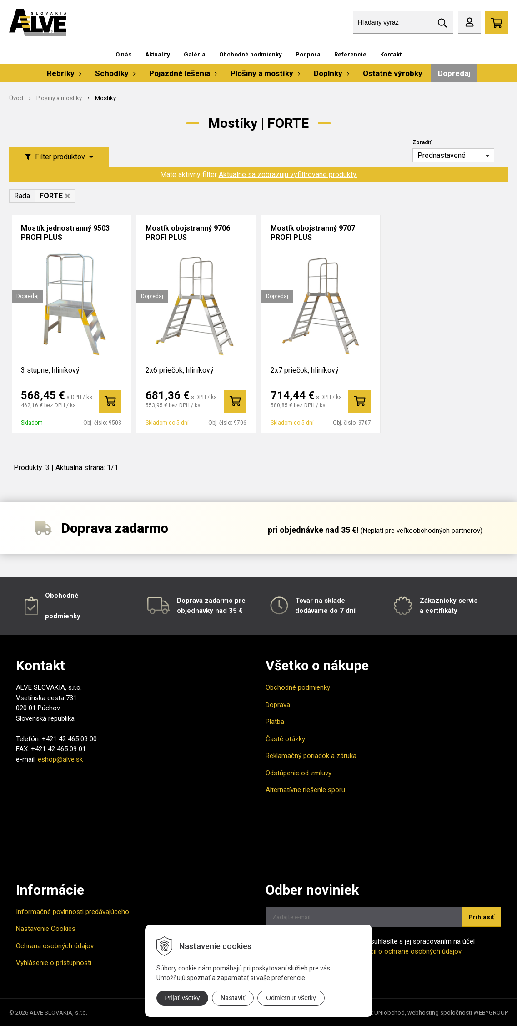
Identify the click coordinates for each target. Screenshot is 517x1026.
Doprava (278, 705)
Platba (275, 722)
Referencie (350, 54)
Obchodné (62, 595)
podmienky (62, 616)
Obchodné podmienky (250, 54)
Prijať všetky (182, 997)
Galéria (195, 54)
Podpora (308, 54)
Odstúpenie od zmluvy (298, 773)
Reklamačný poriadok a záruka (311, 756)
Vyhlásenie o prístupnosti (53, 963)
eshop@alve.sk (60, 759)
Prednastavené (441, 155)
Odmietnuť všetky (291, 997)
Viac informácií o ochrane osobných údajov (396, 951)
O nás (123, 54)
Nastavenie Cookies (45, 929)
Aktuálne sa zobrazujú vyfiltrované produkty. (288, 174)
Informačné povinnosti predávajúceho (72, 912)
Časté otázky (285, 739)
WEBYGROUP (490, 1012)
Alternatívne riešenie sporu (305, 790)
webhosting (423, 1012)
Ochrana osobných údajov (55, 946)
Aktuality (157, 54)
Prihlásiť (481, 917)
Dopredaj (454, 73)
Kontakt (391, 54)
